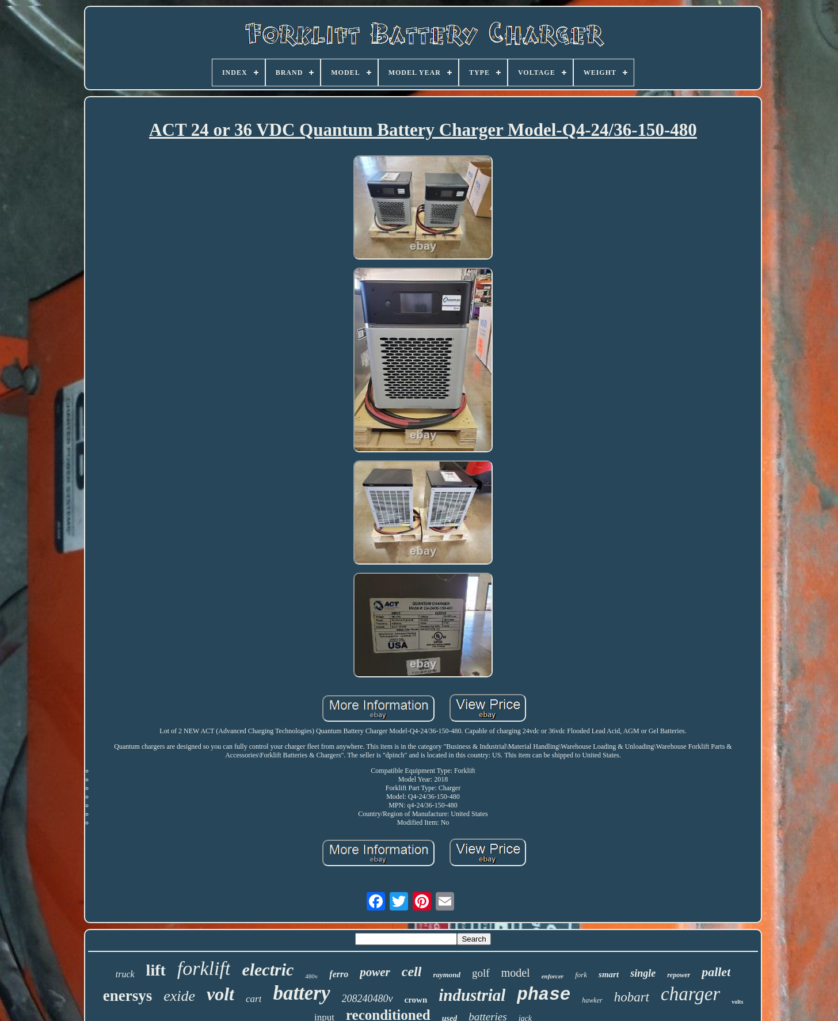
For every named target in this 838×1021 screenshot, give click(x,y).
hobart (631, 997)
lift (156, 970)
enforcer (553, 976)
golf (481, 973)
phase (543, 995)
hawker (592, 1000)
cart (253, 998)
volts (737, 1002)
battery (301, 993)
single (643, 973)
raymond (446, 974)
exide (179, 996)
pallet (716, 972)
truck (125, 974)
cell (412, 971)
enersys (127, 995)
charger (690, 994)
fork (581, 974)
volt (220, 994)
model (515, 972)
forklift (204, 968)
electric (268, 969)
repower (678, 975)
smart (609, 974)
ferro (338, 974)
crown (416, 999)
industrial (472, 995)
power (375, 972)
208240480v (367, 998)
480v (311, 976)
